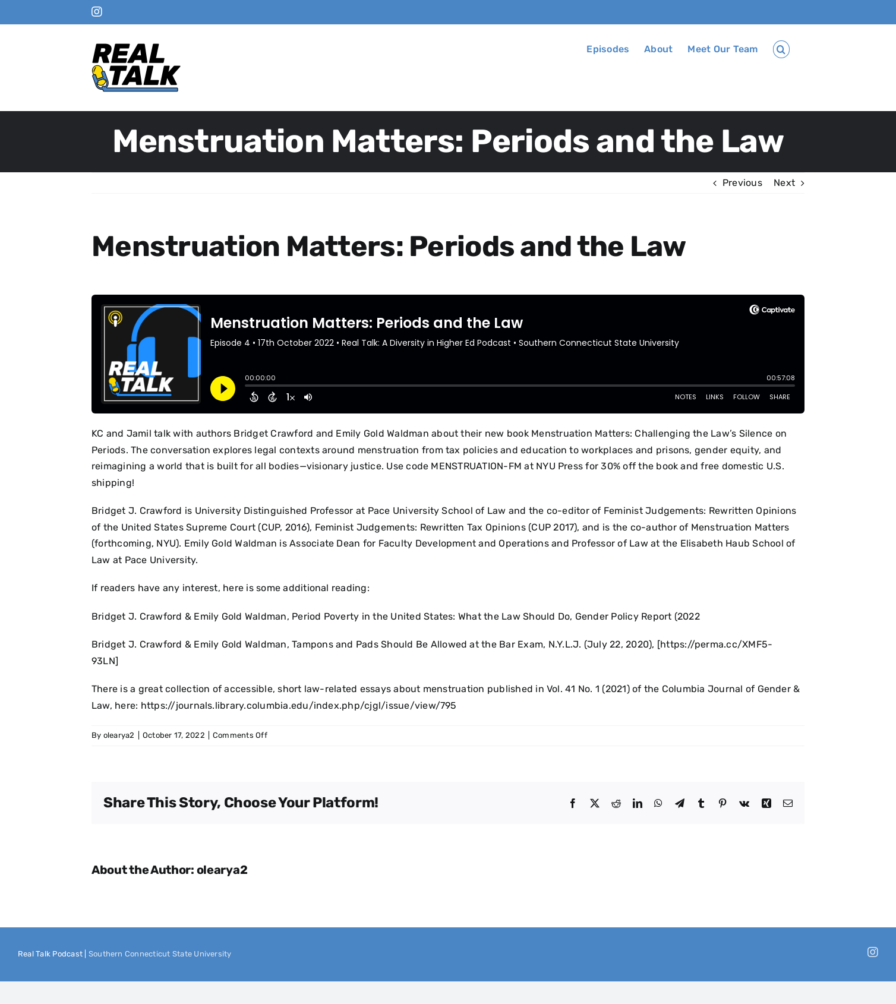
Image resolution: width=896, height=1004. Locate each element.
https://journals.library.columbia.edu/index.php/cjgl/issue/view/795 (299, 705)
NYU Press (559, 466)
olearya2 (119, 735)
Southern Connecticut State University (160, 953)
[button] (781, 49)
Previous (742, 182)
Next (784, 182)
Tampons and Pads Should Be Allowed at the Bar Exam (417, 644)
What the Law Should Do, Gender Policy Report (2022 (579, 616)
